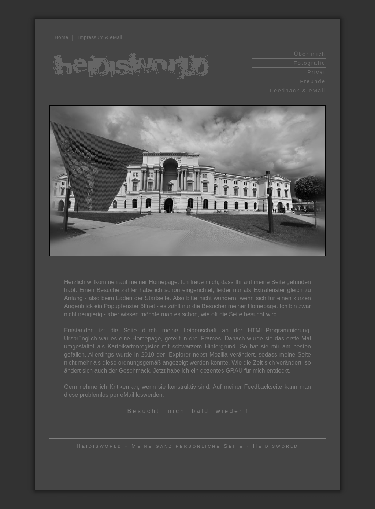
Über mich (310, 54)
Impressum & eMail (100, 37)
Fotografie (309, 63)
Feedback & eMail (298, 90)
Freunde (313, 81)
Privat (316, 72)
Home (61, 37)
